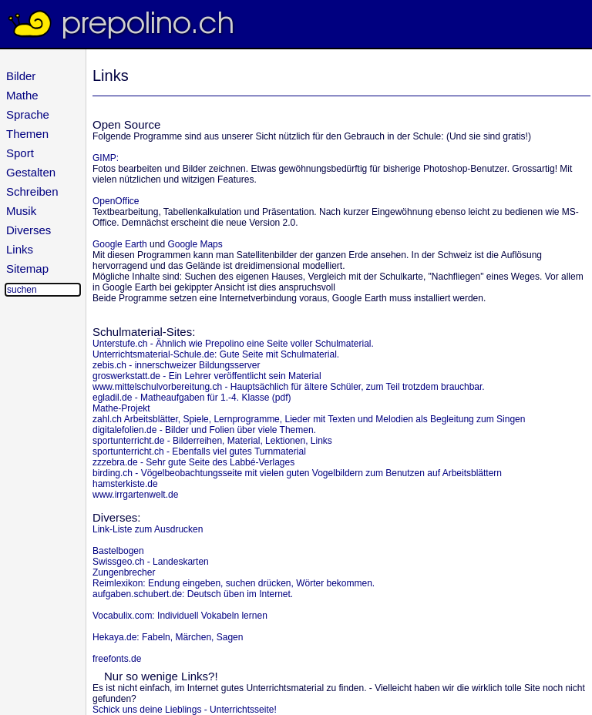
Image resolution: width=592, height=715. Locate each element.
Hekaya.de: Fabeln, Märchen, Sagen (167, 637)
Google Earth (119, 244)
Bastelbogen (118, 550)
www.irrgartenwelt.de (135, 494)
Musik (21, 210)
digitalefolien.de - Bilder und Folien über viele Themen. (204, 430)
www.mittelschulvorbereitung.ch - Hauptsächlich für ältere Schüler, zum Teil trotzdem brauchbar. (288, 386)
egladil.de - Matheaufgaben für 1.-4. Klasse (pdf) (191, 397)
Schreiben (32, 191)
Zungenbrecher (123, 572)
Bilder (20, 75)
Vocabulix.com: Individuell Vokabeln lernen (179, 615)
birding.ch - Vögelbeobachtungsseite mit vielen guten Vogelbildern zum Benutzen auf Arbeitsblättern (297, 473)
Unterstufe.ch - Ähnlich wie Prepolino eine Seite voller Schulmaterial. (233, 343)
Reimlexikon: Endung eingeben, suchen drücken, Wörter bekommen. (233, 583)
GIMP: (105, 158)
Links (19, 249)
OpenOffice (115, 201)
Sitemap (27, 268)
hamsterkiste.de (125, 483)
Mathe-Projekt (121, 408)
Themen (27, 133)
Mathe (22, 95)
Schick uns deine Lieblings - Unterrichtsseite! (184, 709)
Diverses (28, 230)
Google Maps (194, 244)
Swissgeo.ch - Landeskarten (150, 561)
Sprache (27, 114)
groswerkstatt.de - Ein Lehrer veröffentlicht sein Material (206, 376)
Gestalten (31, 172)
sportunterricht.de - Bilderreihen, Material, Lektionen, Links (212, 440)
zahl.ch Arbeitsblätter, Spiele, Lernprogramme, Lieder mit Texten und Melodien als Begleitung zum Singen (308, 419)
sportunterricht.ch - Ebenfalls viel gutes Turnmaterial (199, 451)
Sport (20, 152)
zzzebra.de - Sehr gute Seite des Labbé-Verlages (193, 462)
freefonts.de (116, 658)
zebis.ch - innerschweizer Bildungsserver (176, 365)
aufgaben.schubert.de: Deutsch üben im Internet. (192, 594)
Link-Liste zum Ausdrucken (147, 529)
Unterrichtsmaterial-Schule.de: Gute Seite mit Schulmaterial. (215, 354)
